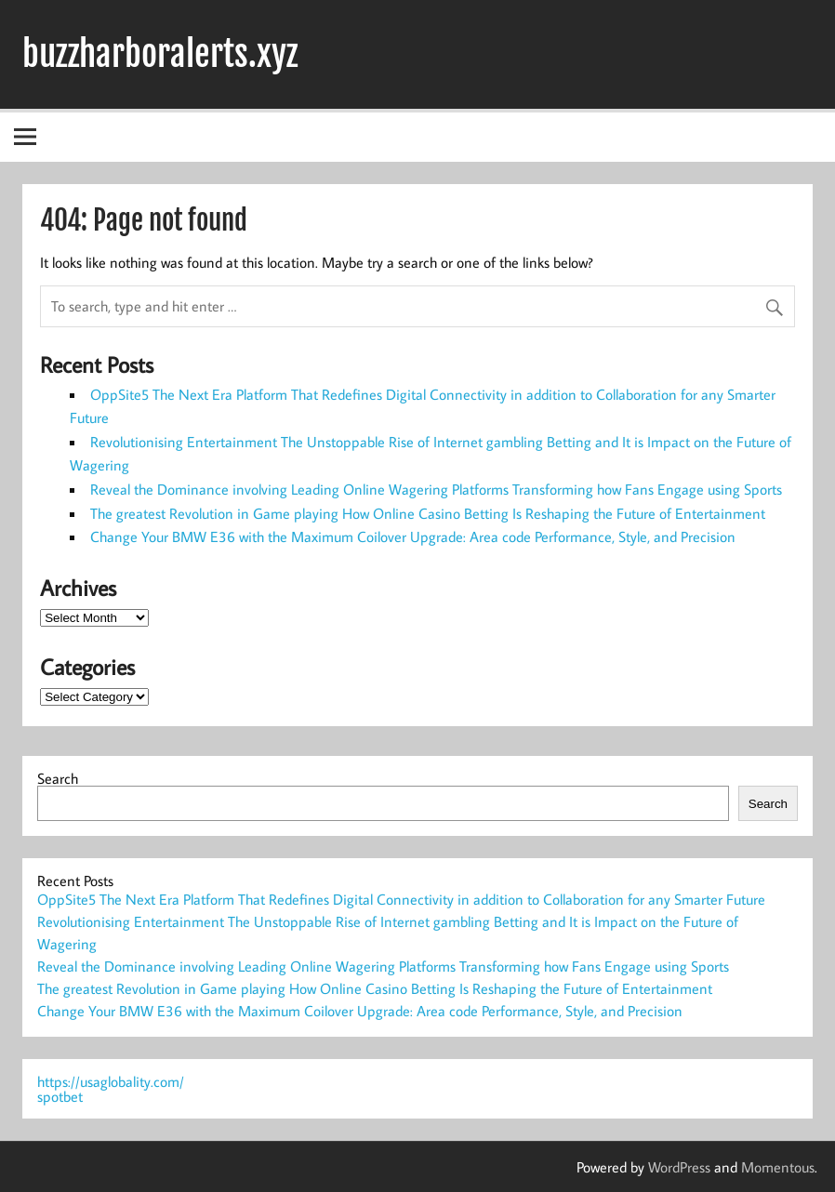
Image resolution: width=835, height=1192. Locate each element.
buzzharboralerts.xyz (160, 54)
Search (57, 778)
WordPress (679, 1167)
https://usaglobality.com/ (110, 1081)
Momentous (778, 1167)
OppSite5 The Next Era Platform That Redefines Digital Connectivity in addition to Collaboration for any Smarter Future (401, 899)
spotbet (60, 1096)
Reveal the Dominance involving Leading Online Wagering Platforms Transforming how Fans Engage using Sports (436, 489)
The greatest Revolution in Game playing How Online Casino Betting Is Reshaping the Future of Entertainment (427, 513)
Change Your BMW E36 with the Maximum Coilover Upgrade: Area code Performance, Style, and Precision (413, 536)
